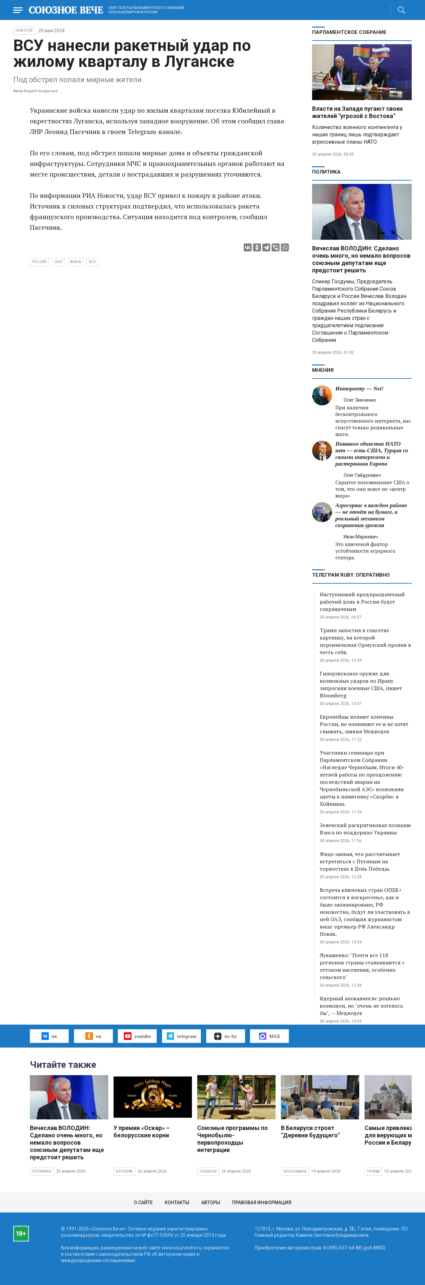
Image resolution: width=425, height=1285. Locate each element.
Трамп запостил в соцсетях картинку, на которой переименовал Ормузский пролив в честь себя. (365, 641)
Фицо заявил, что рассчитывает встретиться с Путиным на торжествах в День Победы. (360, 861)
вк (49, 1036)
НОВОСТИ (24, 30)
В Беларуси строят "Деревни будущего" (310, 1131)
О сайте (143, 1202)
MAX (269, 1036)
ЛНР (58, 262)
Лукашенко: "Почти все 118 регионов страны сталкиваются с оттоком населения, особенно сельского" (362, 966)
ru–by (225, 1036)
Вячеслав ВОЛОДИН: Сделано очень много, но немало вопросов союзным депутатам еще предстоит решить (361, 259)
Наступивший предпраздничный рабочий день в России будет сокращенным (362, 602)
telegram (181, 1036)
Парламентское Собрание (349, 32)
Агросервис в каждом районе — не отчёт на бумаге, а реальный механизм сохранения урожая (371, 515)
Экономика (294, 1171)
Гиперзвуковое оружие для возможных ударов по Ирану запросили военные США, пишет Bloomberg (361, 684)
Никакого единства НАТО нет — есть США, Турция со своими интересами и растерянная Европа (371, 454)
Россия (39, 262)
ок (93, 1036)
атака (75, 262)
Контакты (177, 1202)
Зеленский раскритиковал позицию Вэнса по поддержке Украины (365, 828)
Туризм (373, 1171)
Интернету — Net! (359, 388)
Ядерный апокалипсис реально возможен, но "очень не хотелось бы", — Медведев (361, 1006)
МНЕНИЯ (323, 370)
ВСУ (92, 262)
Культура (124, 1171)
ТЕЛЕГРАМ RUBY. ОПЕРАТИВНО (351, 575)
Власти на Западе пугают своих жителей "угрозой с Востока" (357, 112)
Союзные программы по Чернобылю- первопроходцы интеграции (232, 1138)
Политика (326, 172)
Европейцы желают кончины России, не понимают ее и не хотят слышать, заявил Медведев (364, 724)
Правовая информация (261, 1202)
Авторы (210, 1202)
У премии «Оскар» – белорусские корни (142, 1131)
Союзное (208, 1171)
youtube (137, 1036)
